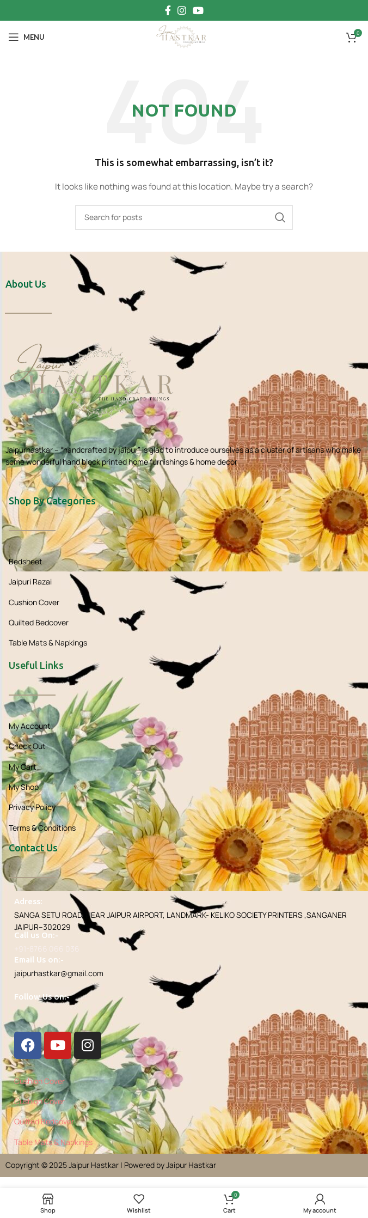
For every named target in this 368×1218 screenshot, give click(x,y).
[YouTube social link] (198, 10)
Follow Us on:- (42, 996)
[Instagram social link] (181, 10)
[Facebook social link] (168, 10)
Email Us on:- (39, 959)
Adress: (28, 901)
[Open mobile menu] (26, 37)
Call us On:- (36, 935)
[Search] (184, 217)
